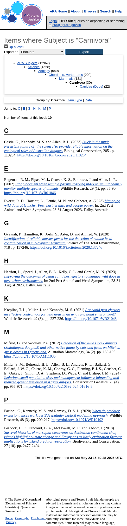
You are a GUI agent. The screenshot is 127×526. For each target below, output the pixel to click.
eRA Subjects (27, 63)
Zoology (44, 71)
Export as (11, 52)
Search (105, 11)
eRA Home (58, 11)
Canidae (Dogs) (91, 86)
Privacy (11, 522)
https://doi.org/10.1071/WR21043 (91, 319)
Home (9, 518)
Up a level (13, 47)
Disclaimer (38, 518)
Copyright (22, 518)
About (76, 11)
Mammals (66, 79)
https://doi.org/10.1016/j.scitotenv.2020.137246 (66, 247)
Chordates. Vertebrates (66, 75)
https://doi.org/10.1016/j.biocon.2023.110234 (52, 155)
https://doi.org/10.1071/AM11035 (30, 356)
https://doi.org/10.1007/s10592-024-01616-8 (58, 386)
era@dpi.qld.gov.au (66, 25)
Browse (90, 11)
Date (88, 100)
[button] (84, 52)
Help (118, 11)
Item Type (74, 100)
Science (34, 67)
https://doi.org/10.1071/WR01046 (30, 193)
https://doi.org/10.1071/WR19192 (77, 420)
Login (53, 21)
